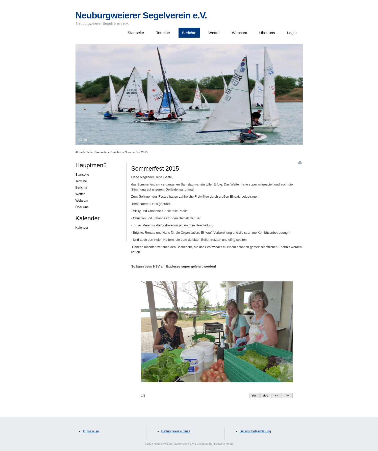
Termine (163, 33)
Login (292, 33)
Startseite (136, 33)
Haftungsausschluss (175, 431)
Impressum (91, 431)
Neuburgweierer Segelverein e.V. (141, 15)
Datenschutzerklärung (255, 431)
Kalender (81, 227)
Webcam (239, 33)
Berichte (189, 33)
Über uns (267, 33)
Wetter (214, 33)
